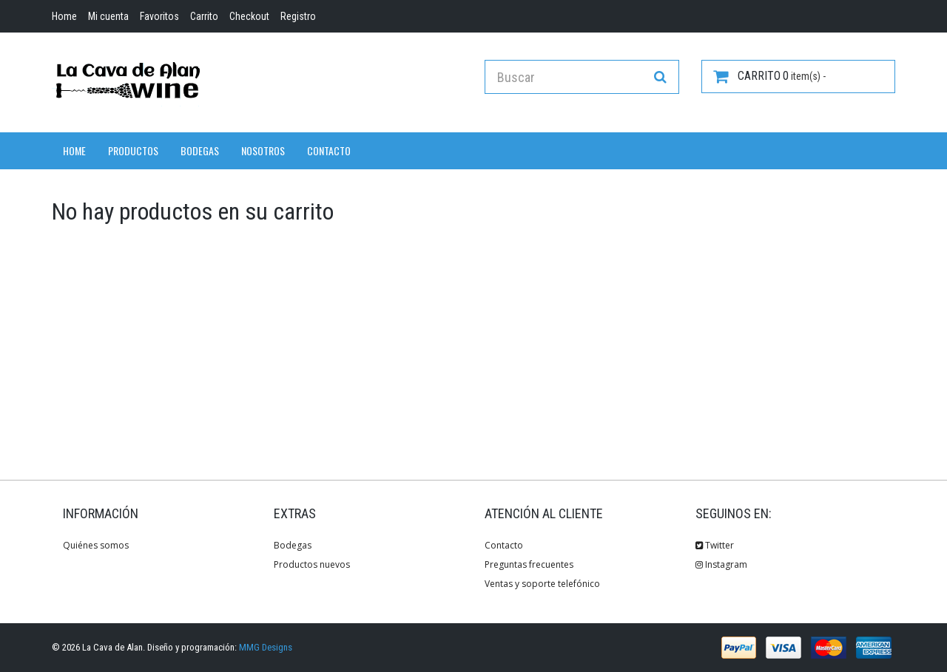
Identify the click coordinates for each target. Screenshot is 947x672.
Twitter (714, 545)
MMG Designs (265, 647)
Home (74, 150)
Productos (133, 150)
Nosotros (263, 150)
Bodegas (200, 150)
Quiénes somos (96, 545)
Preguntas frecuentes (529, 564)
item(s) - (769, 76)
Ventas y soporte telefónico (542, 583)
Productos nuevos (312, 564)
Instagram (721, 564)
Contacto (329, 150)
